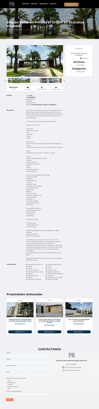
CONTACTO (53, 4)
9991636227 (84, 58)
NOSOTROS (25, 4)
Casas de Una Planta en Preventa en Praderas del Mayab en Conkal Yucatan (49, 321)
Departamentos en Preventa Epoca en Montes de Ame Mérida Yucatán (20, 320)
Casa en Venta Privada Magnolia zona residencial (78, 320)
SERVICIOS (34, 4)
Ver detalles (20, 332)
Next (62, 61)
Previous (7, 61)
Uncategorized (80, 71)
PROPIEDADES (44, 4)
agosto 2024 (80, 65)
